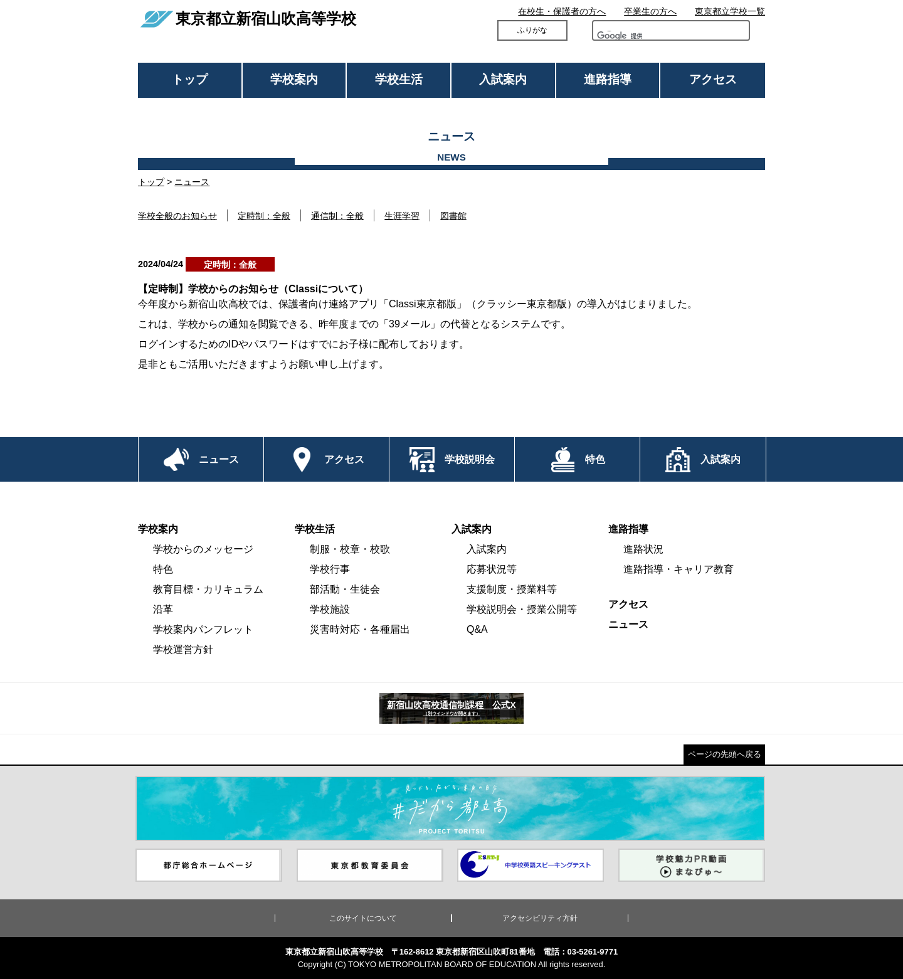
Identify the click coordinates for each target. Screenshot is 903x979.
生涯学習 (402, 216)
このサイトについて (363, 918)
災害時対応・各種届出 (360, 629)
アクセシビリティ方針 (540, 918)
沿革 (163, 609)
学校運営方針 (183, 649)
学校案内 (294, 79)
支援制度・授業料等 (512, 589)
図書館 (453, 216)
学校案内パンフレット (203, 629)
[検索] (632, 38)
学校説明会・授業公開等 (522, 609)
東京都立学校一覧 (730, 11)
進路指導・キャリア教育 (678, 569)
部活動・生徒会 (345, 589)
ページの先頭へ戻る (724, 754)
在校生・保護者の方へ (562, 11)
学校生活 (399, 79)
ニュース (191, 182)
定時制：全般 (264, 216)
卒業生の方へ (650, 11)
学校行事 (330, 569)
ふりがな (532, 30)
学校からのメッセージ (203, 549)
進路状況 (643, 549)
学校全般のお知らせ (177, 216)
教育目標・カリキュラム (208, 589)
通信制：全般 (337, 216)
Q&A (477, 629)
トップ (190, 79)
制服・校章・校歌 (350, 549)
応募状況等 (492, 569)
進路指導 (607, 79)
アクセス (713, 79)
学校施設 (330, 609)
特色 (163, 569)
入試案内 (503, 79)
